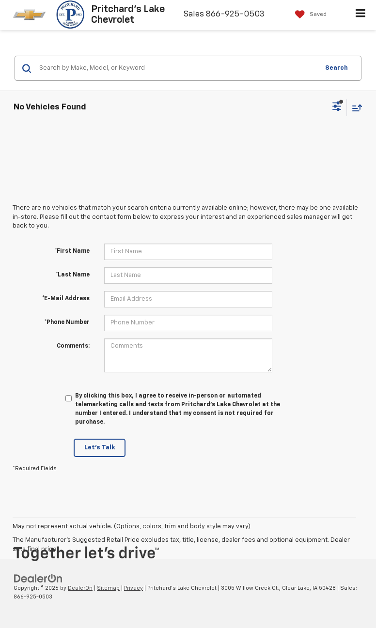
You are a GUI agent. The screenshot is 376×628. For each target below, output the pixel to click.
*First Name (72, 251)
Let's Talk (99, 447)
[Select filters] (337, 107)
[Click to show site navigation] (360, 15)
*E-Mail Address (66, 299)
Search (336, 68)
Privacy (133, 588)
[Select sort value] (354, 107)
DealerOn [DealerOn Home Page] (80, 588)
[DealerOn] (38, 578)
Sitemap (108, 588)
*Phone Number (67, 322)
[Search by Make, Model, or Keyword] (177, 68)
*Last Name (73, 275)
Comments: (73, 346)
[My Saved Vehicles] (308, 14)
